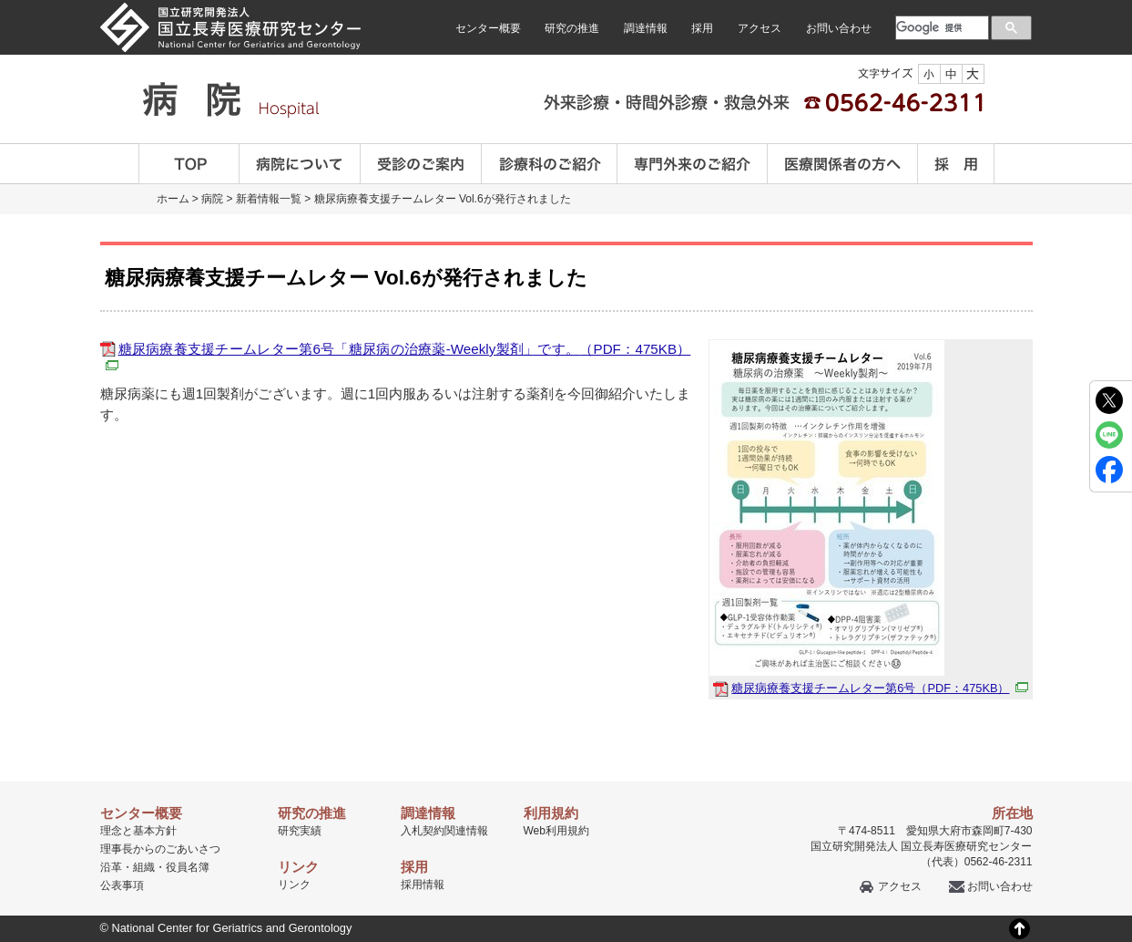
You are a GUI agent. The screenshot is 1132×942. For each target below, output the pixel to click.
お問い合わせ (839, 28)
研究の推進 (572, 28)
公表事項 (122, 885)
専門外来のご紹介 (692, 163)
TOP (189, 163)
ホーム (173, 198)
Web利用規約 (556, 830)
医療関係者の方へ (843, 163)
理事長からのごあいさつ (160, 849)
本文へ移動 (528, 0)
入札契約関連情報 (444, 830)
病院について (300, 163)
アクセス (759, 28)
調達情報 (646, 28)
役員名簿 (187, 867)
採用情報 (422, 884)
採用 (702, 28)
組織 (144, 867)
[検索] (940, 27)
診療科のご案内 (549, 163)
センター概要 (488, 28)
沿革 (111, 867)
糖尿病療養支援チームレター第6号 (879, 688)
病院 (212, 198)
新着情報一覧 (268, 198)
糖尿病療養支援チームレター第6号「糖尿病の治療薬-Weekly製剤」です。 (395, 355)
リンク (294, 884)
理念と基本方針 (138, 830)
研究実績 (299, 830)
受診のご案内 (421, 163)
